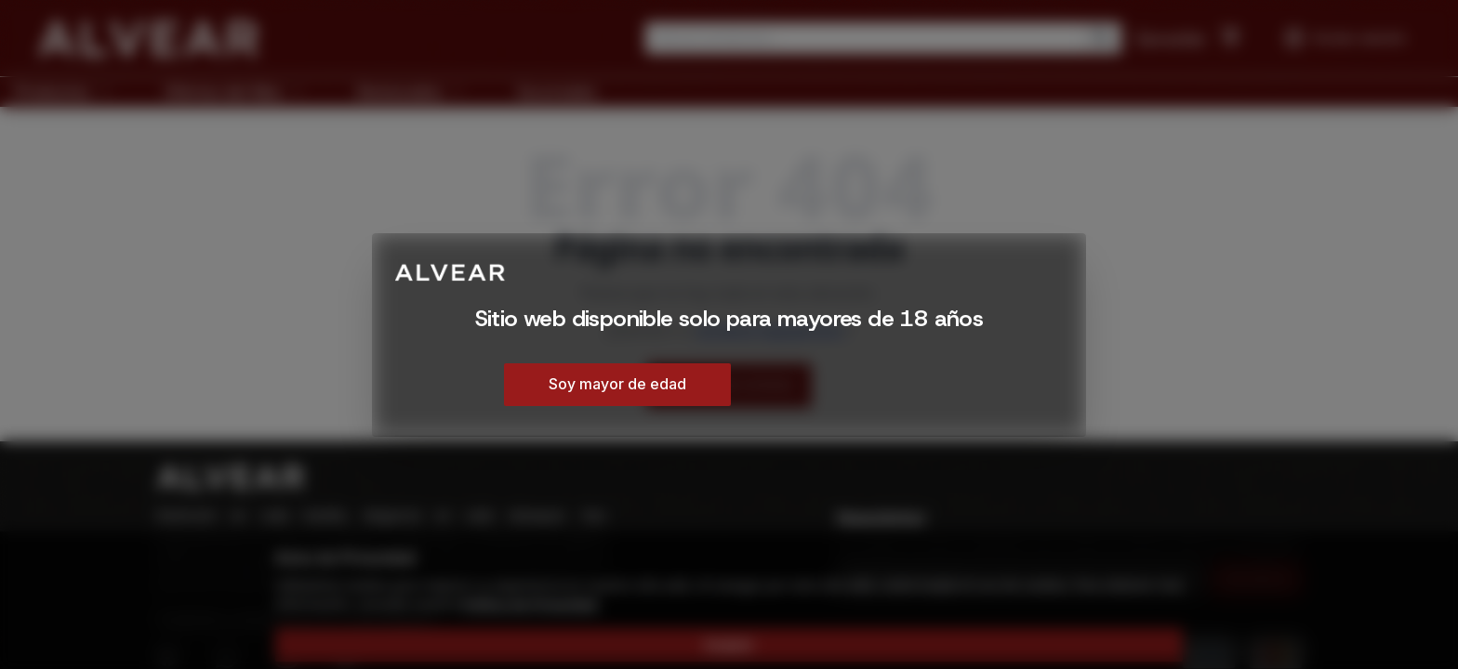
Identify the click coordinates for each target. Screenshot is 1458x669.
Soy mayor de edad (617, 383)
